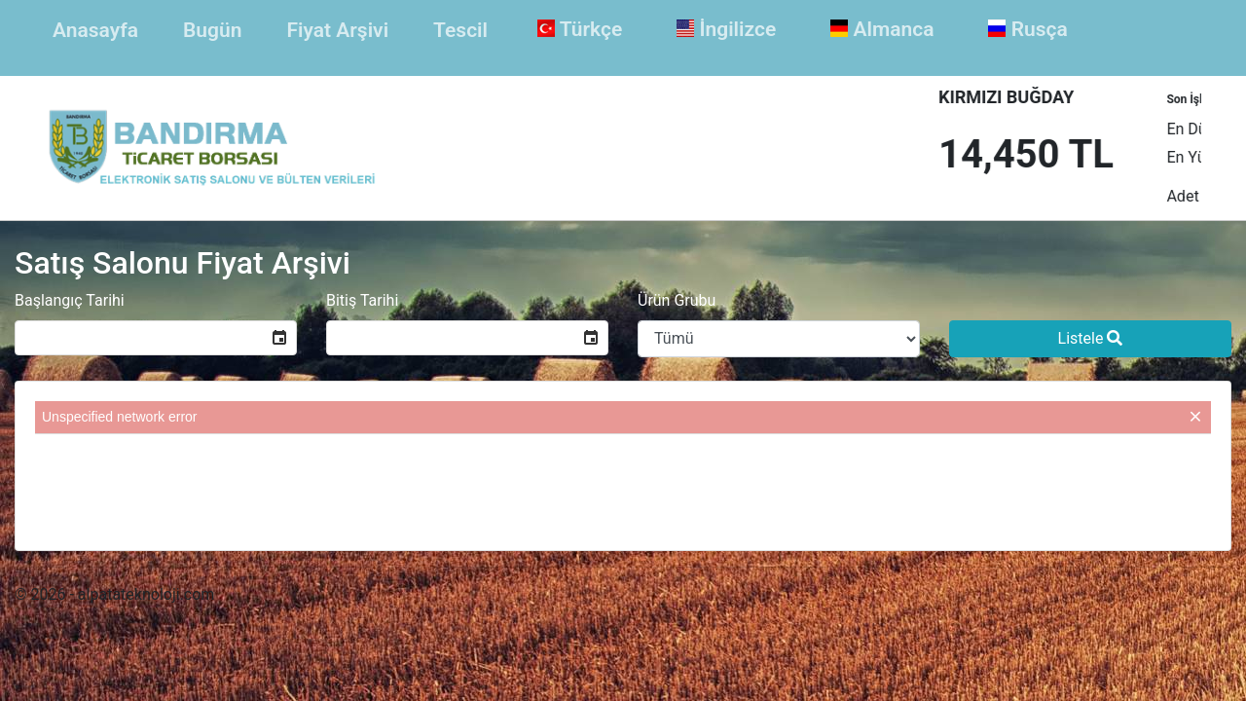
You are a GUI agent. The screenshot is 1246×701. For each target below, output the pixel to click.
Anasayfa (99, 28)
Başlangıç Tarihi (70, 300)
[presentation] (623, 482)
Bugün (212, 30)
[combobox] (139, 337)
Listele (1090, 338)
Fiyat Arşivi (337, 30)
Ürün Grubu (676, 300)
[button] (279, 337)
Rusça (1027, 29)
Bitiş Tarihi (362, 300)
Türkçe (579, 29)
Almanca (882, 29)
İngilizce (726, 29)
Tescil (460, 30)
